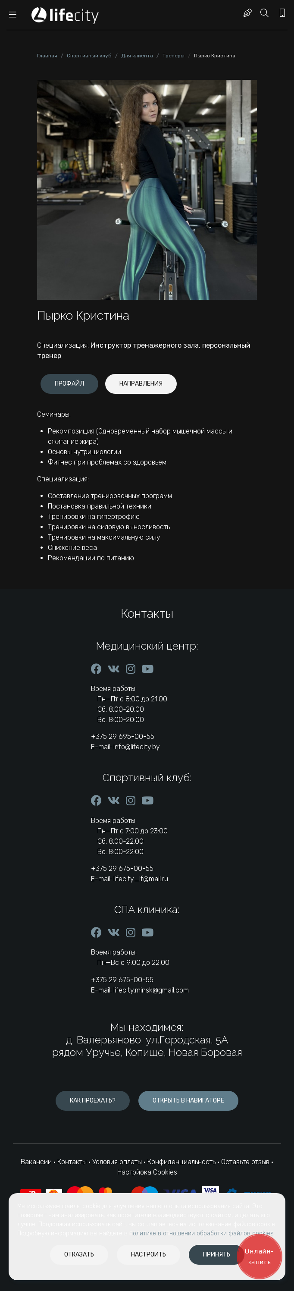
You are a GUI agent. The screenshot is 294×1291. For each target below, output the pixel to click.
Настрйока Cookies (147, 1172)
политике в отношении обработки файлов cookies (201, 1233)
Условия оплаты (117, 1162)
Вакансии (36, 1162)
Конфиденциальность (181, 1162)
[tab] (69, 384)
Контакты (72, 1162)
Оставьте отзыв (246, 1162)
